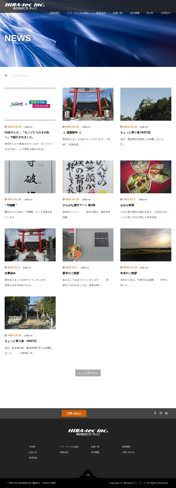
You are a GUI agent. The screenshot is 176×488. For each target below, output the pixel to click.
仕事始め (10, 273)
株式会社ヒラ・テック (135, 483)
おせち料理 (127, 205)
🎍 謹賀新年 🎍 (72, 132)
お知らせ (28, 127)
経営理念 (55, 13)
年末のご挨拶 (128, 273)
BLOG (150, 13)
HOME (32, 447)
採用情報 (126, 447)
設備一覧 (118, 13)
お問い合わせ (74, 413)
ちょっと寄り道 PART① (21, 341)
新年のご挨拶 (71, 273)
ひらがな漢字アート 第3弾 (79, 205)
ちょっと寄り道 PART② (135, 132)
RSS (166, 412)
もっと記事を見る (88, 373)
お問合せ (165, 13)
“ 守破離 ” (11, 205)
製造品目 (101, 13)
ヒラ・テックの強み (78, 13)
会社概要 (134, 13)
